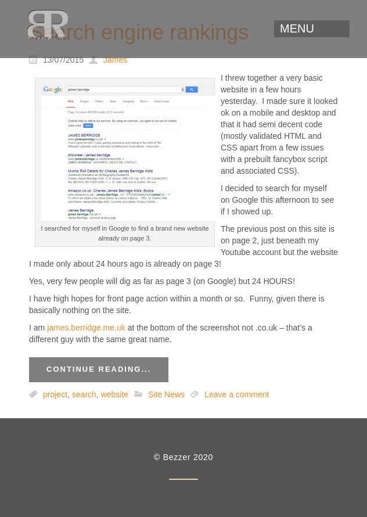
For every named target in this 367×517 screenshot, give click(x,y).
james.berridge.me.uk (86, 327)
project (55, 394)
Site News (166, 394)
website (114, 394)
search (84, 394)
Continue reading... (98, 369)
